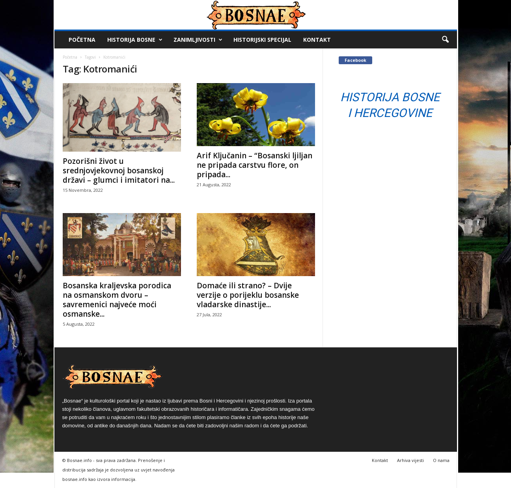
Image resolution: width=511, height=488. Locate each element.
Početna (82, 39)
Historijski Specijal (262, 39)
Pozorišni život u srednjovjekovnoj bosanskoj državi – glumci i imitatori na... (119, 170)
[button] (445, 39)
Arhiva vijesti (410, 460)
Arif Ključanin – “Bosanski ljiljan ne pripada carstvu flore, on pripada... (254, 165)
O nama (441, 460)
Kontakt (317, 39)
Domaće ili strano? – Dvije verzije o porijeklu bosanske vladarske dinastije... (248, 295)
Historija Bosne (134, 39)
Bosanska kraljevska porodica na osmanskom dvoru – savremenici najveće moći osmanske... (117, 299)
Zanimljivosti (197, 39)
